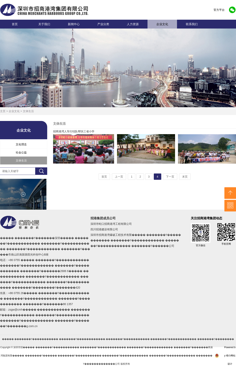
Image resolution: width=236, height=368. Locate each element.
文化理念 (21, 144)
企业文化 (162, 24)
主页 (3, 111)
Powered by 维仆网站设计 (229, 355)
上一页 (119, 176)
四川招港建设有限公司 (104, 229)
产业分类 (103, 24)
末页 (185, 176)
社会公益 (21, 152)
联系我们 (192, 24)
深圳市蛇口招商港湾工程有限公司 (111, 223)
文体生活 (28, 111)
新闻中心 (74, 24)
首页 (15, 24)
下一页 (170, 176)
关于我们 (44, 24)
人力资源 (133, 24)
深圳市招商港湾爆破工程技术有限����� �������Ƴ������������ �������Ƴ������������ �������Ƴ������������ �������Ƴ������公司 (135, 240)
